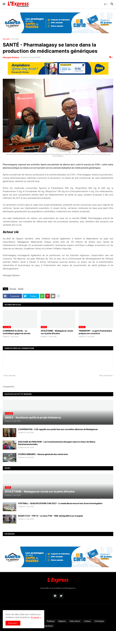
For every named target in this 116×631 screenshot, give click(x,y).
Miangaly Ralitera (11, 57)
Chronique (99, 621)
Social (20, 289)
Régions (62, 621)
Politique (50, 621)
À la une (15, 39)
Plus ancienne (105, 375)
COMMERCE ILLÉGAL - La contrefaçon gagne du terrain (16, 332)
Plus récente (9, 375)
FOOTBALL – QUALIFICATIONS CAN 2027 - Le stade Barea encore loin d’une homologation (60, 503)
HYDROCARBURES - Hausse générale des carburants (43, 454)
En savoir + (36, 617)
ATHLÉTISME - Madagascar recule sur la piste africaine (57, 332)
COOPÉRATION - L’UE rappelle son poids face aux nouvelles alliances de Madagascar (58, 429)
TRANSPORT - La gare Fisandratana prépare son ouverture (95, 332)
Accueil (6, 39)
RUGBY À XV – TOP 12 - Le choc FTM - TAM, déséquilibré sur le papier (50, 516)
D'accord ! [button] (13, 623)
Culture (87, 621)
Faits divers (75, 621)
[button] (4, 4)
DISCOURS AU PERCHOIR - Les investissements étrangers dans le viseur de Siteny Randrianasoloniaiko (56, 443)
